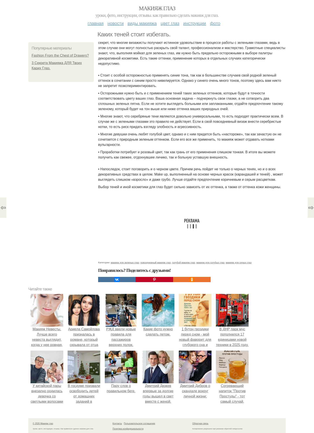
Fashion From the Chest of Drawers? (60, 55)
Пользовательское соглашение (139, 423)
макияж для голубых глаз (210, 262)
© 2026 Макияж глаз (43, 423)
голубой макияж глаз (183, 262)
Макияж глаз (157, 8)
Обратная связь (200, 423)
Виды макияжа (142, 23)
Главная (96, 23)
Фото (215, 23)
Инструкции (194, 23)
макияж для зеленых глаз (125, 262)
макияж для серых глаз (238, 262)
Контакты (117, 423)
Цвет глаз (170, 23)
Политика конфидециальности (128, 429)
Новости (116, 23)
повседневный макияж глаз (155, 262)
